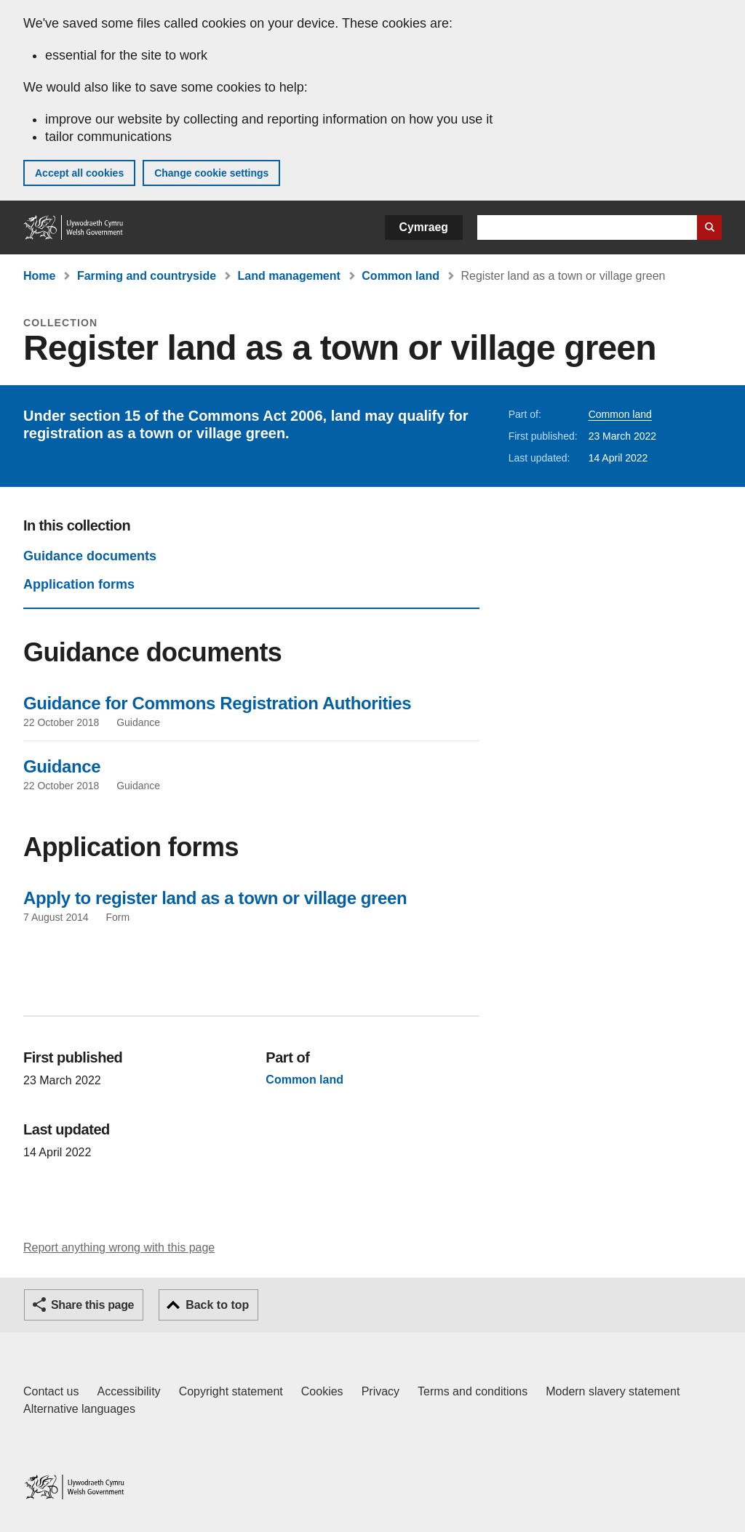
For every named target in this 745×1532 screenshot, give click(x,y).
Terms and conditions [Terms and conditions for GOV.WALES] (472, 1391)
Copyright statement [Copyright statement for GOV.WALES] (231, 1391)
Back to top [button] (217, 1305)
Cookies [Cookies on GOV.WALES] (322, 1391)
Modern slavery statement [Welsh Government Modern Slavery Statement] (613, 1391)
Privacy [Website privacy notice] (380, 1391)
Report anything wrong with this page (119, 1247)
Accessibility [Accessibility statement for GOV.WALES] (128, 1391)
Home (39, 276)
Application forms (79, 584)
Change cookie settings (211, 173)
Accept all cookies (79, 173)
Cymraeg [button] (423, 227)
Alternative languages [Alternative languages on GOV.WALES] (79, 1409)
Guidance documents (89, 556)
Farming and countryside (146, 276)
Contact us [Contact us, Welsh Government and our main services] (51, 1391)
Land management (289, 276)
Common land (400, 276)
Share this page (92, 1305)
